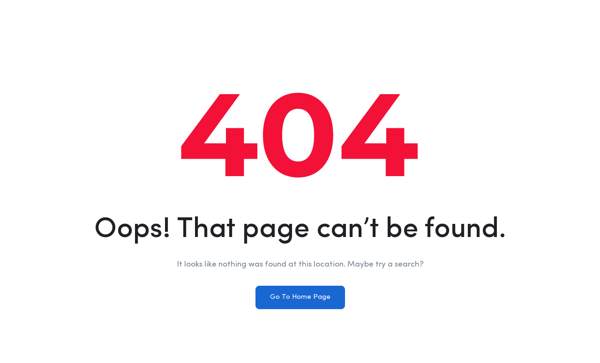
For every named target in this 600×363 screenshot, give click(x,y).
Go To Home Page (300, 297)
